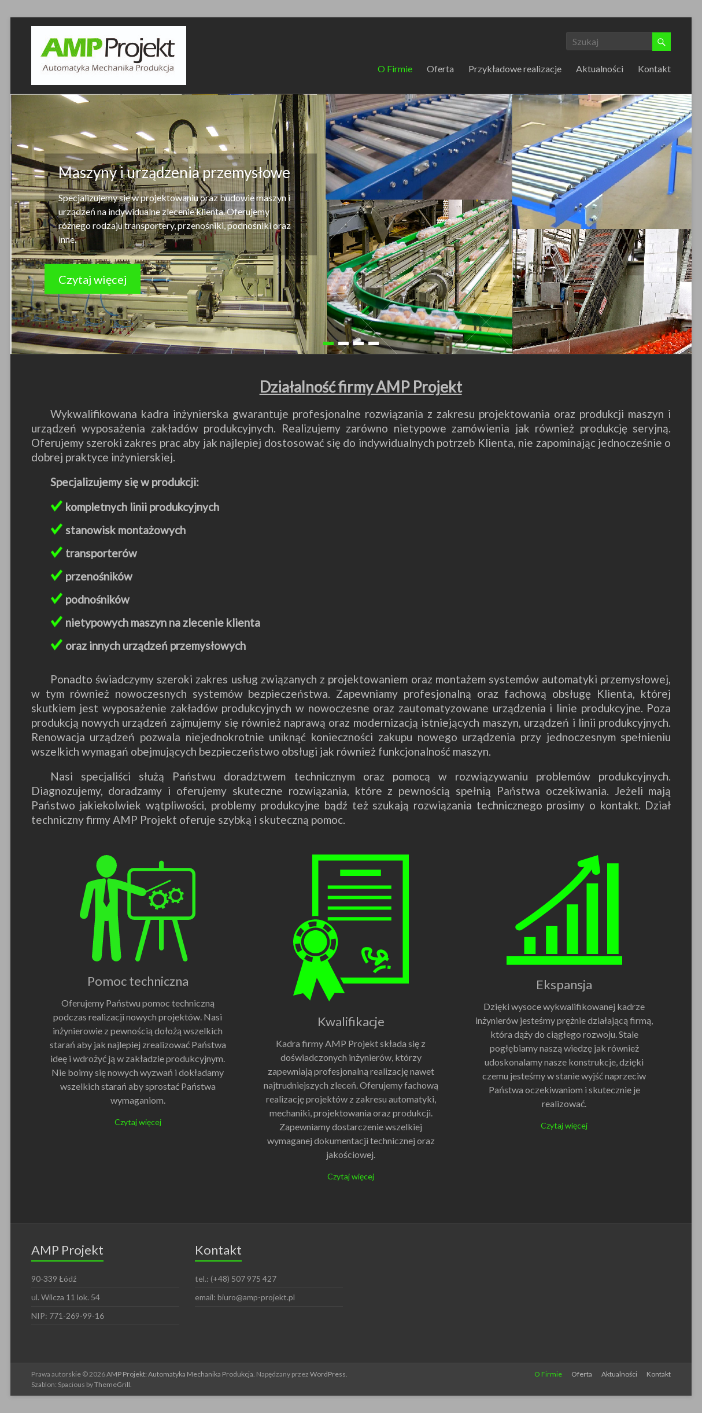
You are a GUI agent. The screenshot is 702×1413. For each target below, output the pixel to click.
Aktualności (599, 68)
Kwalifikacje (351, 1021)
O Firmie (395, 68)
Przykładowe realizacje (514, 68)
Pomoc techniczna (138, 981)
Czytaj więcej (92, 279)
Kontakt (654, 68)
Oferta (440, 68)
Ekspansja (564, 984)
